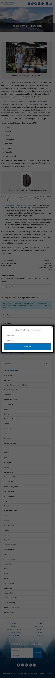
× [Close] (53, 326)
